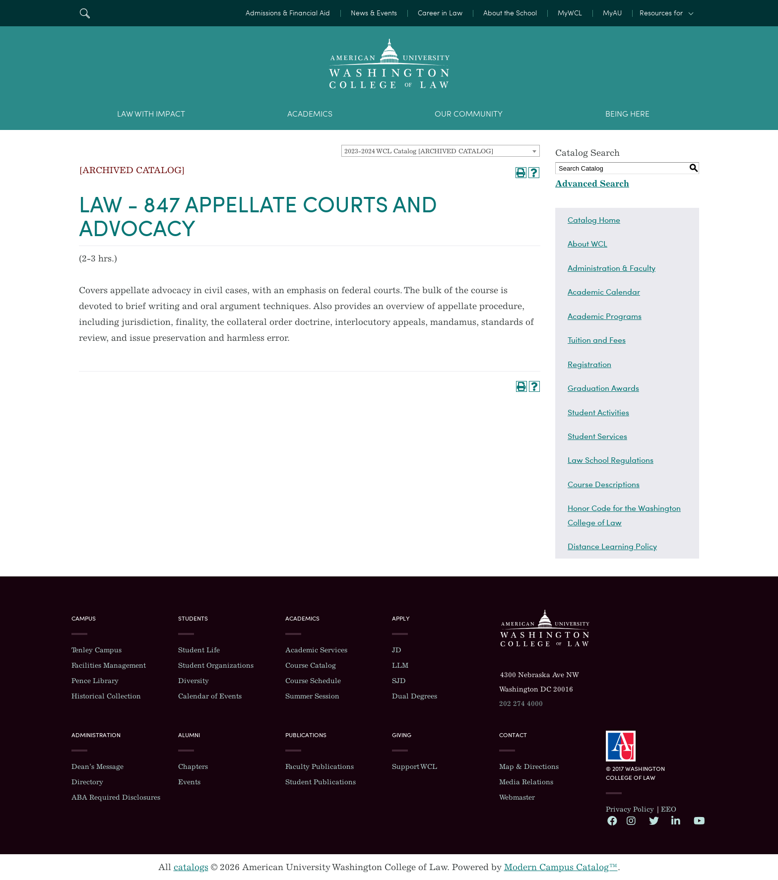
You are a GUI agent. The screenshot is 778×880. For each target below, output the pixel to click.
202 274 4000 (521, 703)
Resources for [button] (661, 13)
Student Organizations (216, 665)
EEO (668, 809)
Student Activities (598, 412)
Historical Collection (106, 696)
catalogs (191, 867)
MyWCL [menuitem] (570, 13)
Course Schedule (313, 681)
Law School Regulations (610, 460)
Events (189, 782)
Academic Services (316, 650)
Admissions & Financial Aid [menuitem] (288, 13)
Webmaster (517, 797)
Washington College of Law (544, 628)
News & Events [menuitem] (374, 13)
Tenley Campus (96, 650)
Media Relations (526, 782)
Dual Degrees (414, 696)
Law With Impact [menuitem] (151, 114)
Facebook (612, 820)
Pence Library (95, 681)
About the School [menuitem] (510, 13)
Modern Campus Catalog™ (561, 867)
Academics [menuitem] (309, 114)
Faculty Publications (319, 766)
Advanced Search (592, 183)
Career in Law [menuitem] (440, 13)
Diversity (193, 681)
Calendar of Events (210, 696)
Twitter (653, 820)
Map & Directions (529, 766)
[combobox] (440, 151)
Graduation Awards (603, 388)
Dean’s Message (97, 766)
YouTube (698, 820)
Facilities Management (108, 665)
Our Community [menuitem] (469, 114)
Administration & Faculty (611, 268)
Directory (87, 782)
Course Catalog (310, 665)
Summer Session (312, 696)
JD (396, 650)
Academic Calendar (604, 292)
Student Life (199, 650)
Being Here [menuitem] (627, 114)
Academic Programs (605, 316)
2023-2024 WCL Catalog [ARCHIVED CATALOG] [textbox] (418, 151)
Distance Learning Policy (612, 546)
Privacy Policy (630, 809)
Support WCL (414, 766)
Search (84, 13)
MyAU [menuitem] (612, 13)
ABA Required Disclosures (115, 797)
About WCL (587, 244)
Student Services (597, 436)
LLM (400, 665)
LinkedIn (676, 820)
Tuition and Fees (597, 340)
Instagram (631, 820)
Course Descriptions (604, 484)
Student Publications (320, 782)
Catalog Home (594, 220)
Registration (589, 364)
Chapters (193, 766)
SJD (399, 681)
